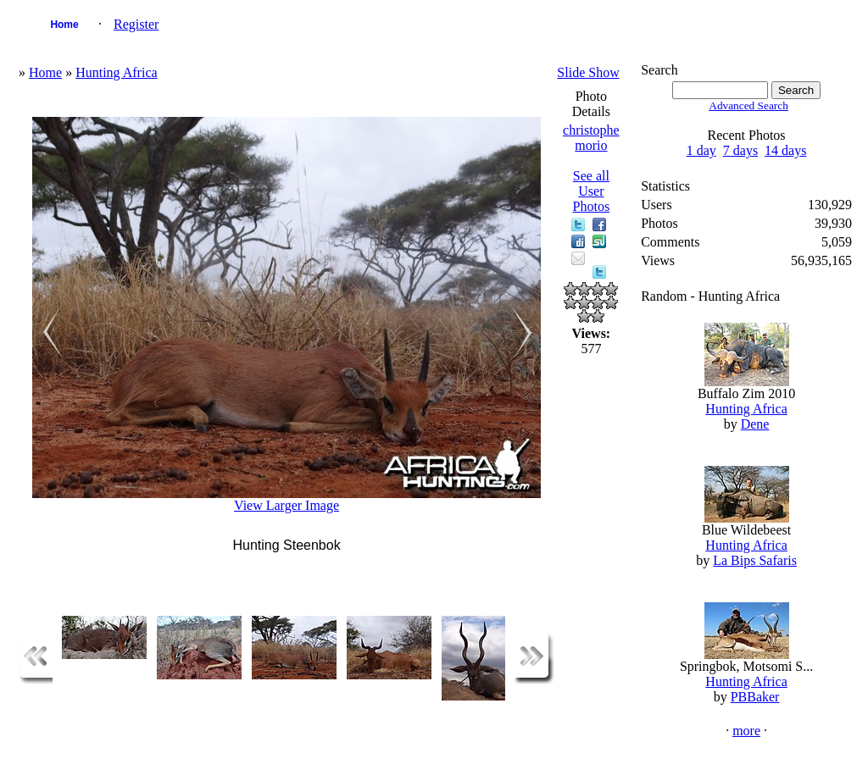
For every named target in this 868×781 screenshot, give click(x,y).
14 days (785, 150)
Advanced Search (748, 105)
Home (64, 24)
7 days (740, 150)
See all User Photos (591, 191)
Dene (755, 424)
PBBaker (755, 697)
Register (136, 24)
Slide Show (588, 72)
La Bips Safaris (755, 560)
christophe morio (591, 137)
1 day (701, 150)
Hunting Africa (116, 72)
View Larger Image (286, 505)
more (746, 730)
